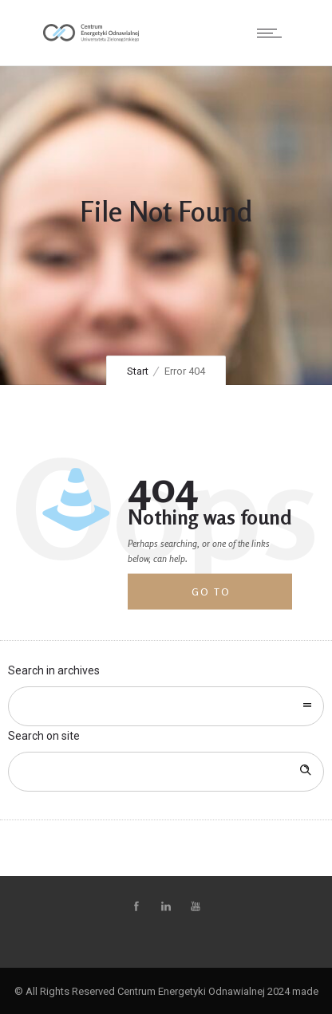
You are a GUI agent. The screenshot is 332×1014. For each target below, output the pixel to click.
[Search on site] (166, 772)
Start (137, 371)
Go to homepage (223, 598)
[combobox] (166, 706)
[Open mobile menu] (273, 33)
